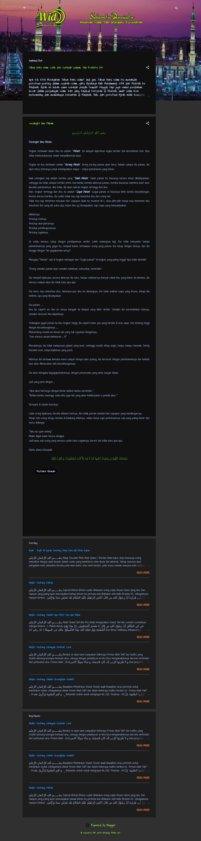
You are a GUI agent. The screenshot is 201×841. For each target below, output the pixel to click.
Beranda (37, 40)
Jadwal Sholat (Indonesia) (80, 40)
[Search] (176, 8)
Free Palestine (110, 40)
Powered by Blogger (100, 825)
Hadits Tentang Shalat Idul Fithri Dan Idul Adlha (54, 615)
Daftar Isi (54, 40)
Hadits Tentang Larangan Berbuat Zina (50, 647)
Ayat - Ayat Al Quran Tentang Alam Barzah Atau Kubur (59, 550)
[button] (147, 68)
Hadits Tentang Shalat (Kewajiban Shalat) (51, 679)
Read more (143, 572)
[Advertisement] (168, 98)
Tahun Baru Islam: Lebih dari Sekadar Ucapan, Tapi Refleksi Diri (66, 68)
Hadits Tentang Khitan (41, 583)
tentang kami (131, 40)
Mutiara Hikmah (46, 471)
